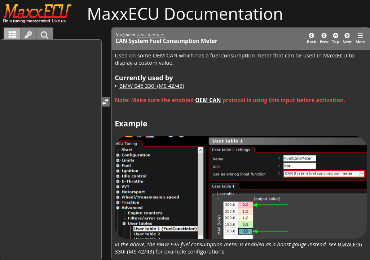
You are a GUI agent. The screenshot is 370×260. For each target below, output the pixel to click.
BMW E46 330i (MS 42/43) (151, 85)
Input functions (151, 34)
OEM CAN (165, 55)
